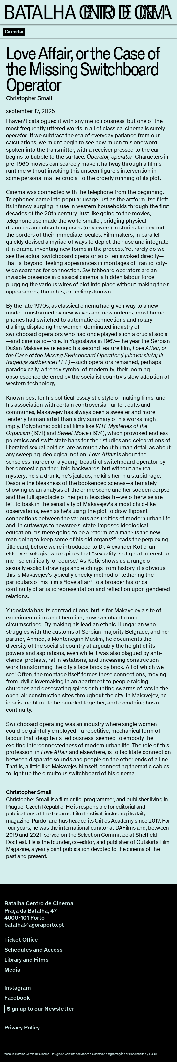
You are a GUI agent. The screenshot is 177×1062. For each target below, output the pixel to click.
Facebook (17, 997)
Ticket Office (21, 939)
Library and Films (26, 959)
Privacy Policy (22, 1027)
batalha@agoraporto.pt (34, 924)
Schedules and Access (33, 949)
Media (12, 969)
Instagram (17, 988)
